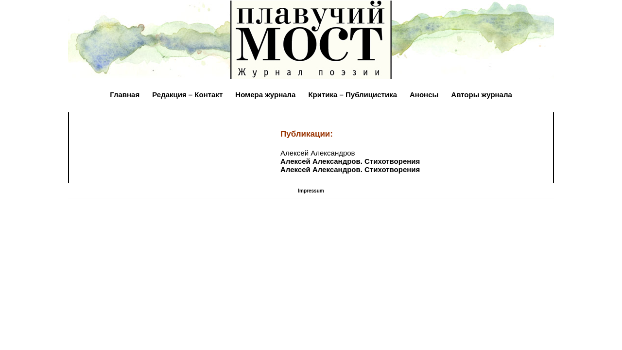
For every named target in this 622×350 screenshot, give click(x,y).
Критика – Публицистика (352, 94)
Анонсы (424, 94)
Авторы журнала (481, 94)
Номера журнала (265, 94)
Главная (124, 94)
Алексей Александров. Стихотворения (350, 161)
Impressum (311, 190)
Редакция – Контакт (187, 94)
